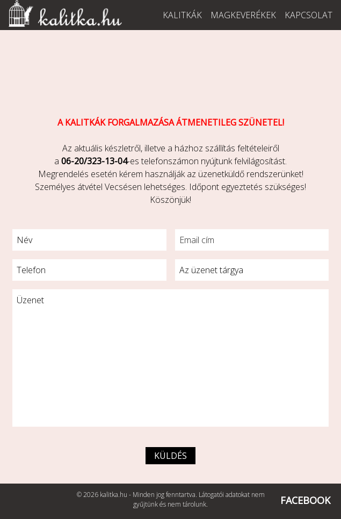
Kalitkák (182, 15)
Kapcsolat (308, 15)
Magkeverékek (243, 15)
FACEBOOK (305, 500)
